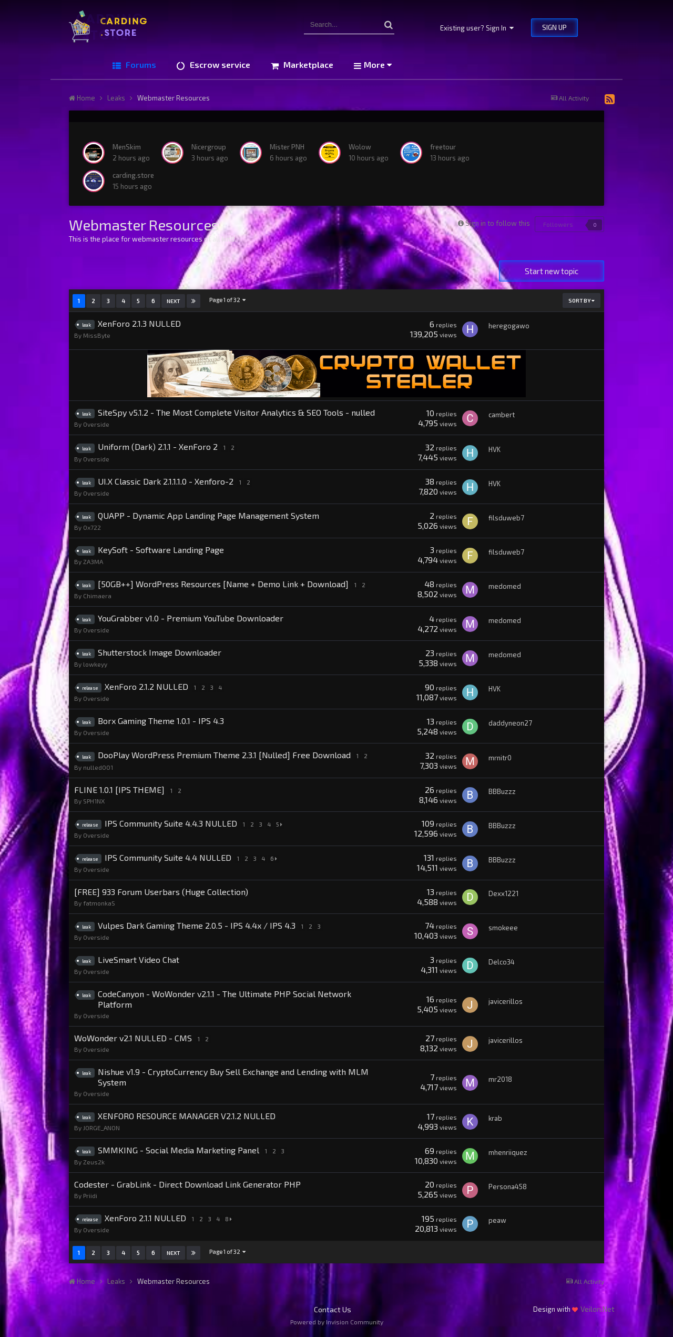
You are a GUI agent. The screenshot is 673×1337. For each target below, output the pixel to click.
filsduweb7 (506, 518)
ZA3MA (93, 561)
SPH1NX (94, 801)
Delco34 (501, 962)
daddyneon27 (510, 723)
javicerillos (505, 1001)
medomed (504, 586)
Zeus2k (94, 1161)
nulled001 (98, 767)
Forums (140, 64)
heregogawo (508, 325)
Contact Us (332, 1309)
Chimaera (97, 595)
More (378, 64)
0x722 (92, 527)
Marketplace (307, 64)
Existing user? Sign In (477, 28)
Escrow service (219, 64)
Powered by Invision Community (336, 1321)
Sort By (581, 300)
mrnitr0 (500, 757)
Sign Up (554, 27)
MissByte (96, 335)
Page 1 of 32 (228, 299)
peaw (497, 1220)
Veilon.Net (597, 1308)
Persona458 (507, 1186)
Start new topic (551, 271)
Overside (96, 424)
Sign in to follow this (497, 223)
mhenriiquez (507, 1152)
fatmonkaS (99, 903)
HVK (494, 449)
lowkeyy (95, 664)
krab (495, 1118)
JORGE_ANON (101, 1127)
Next (173, 301)
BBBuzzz (502, 791)
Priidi (90, 1195)
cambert (501, 414)
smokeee (503, 927)
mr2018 (500, 1079)
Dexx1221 (503, 893)
